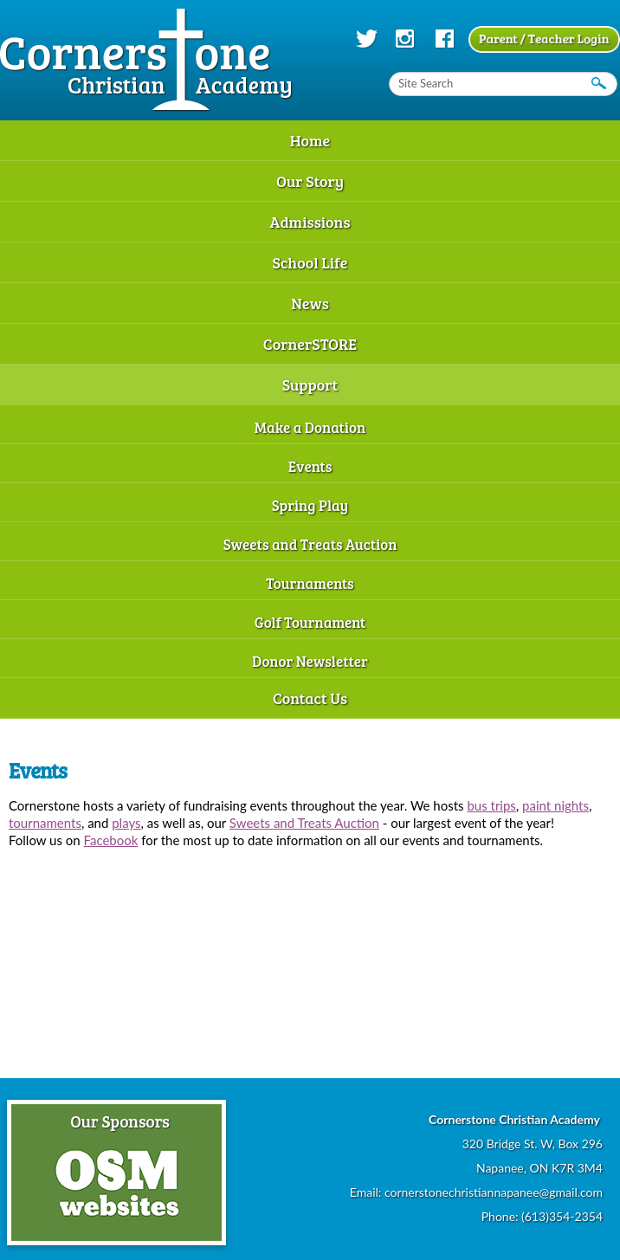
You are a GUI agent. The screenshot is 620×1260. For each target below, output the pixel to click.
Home (310, 140)
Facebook (111, 840)
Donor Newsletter (310, 661)
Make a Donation (310, 427)
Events (310, 466)
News (310, 303)
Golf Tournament (310, 622)
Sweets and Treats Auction (310, 544)
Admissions (309, 221)
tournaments (45, 822)
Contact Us (310, 698)
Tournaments (310, 583)
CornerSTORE (310, 343)
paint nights (555, 805)
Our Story (310, 181)
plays (126, 822)
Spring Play (310, 505)
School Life (309, 262)
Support (310, 384)
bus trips (491, 805)
